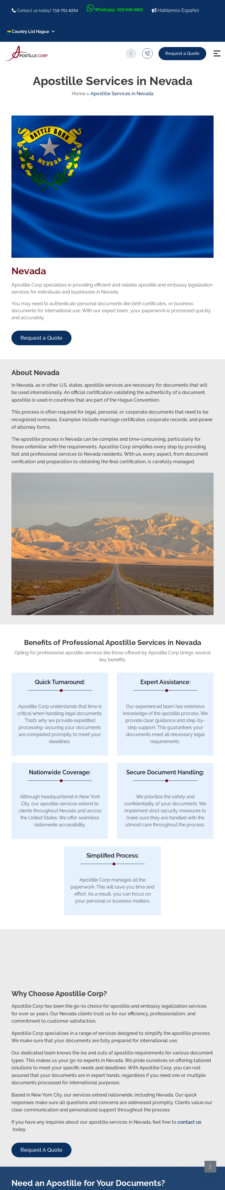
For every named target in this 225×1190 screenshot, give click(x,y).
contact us (189, 1122)
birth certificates (149, 303)
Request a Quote (182, 53)
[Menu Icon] (217, 53)
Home (78, 93)
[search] (131, 53)
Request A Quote (41, 1150)
